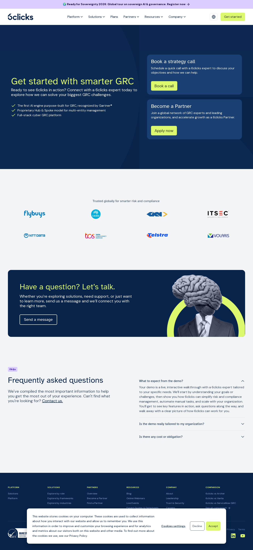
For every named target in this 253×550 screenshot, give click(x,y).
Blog (128, 493)
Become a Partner (97, 498)
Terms (241, 529)
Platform (13, 498)
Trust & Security (175, 503)
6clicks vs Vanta (215, 498)
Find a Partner (95, 503)
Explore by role (55, 493)
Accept (213, 526)
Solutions (13, 493)
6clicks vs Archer (215, 493)
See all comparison (218, 507)
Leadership (172, 498)
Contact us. (52, 400)
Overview (92, 493)
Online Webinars (135, 498)
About (169, 493)
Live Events (132, 503)
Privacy (231, 529)
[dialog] (126, 526)
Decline (197, 526)
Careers (170, 507)
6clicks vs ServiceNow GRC (221, 503)
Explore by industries (59, 503)
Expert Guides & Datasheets (142, 507)
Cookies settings (173, 526)
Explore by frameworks (60, 498)
